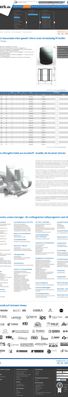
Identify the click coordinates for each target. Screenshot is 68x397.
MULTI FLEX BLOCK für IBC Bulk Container (45, 228)
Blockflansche (38, 251)
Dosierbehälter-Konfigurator (20, 271)
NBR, (2, 286)
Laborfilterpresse (61, 272)
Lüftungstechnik (17, 256)
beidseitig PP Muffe (27, 32)
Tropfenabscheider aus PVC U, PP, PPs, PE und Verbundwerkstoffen (45, 296)
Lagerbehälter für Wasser (19, 277)
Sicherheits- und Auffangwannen (21, 279)
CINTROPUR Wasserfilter (40, 276)
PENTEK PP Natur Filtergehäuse (42, 265)
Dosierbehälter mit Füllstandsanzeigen (22, 288)
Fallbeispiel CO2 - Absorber (41, 247)
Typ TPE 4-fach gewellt (16, 32)
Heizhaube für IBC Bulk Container (43, 232)
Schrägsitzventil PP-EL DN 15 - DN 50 (22, 230)
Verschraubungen (61, 228)
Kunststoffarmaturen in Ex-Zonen (21, 226)
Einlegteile (59, 224)
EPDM (7, 286)
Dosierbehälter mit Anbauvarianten (22, 284)
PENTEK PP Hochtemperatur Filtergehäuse (45, 264)
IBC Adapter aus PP (39, 226)
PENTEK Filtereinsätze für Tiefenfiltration (44, 272)
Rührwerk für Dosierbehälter (20, 283)
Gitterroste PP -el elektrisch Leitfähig (22, 249)
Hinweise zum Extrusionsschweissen (22, 241)
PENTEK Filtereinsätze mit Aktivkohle (43, 273)
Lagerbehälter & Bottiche (19, 276)
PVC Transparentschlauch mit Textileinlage (23, 265)
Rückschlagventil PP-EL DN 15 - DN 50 (22, 229)
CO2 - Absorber (38, 246)
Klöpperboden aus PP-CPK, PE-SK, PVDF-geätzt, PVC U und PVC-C (44, 253)
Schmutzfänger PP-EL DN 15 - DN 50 (22, 228)
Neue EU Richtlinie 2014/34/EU (21, 225)
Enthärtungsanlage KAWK (41, 277)
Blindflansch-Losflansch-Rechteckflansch (44, 284)
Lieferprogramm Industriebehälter (21, 280)
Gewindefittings (60, 226)
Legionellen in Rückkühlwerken (42, 238)
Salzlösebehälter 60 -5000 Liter (21, 275)
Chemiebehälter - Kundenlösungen (22, 287)
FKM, (4, 286)
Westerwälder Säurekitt (62, 290)
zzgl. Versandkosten (61, 90)
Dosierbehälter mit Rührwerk (20, 281)
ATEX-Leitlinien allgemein (19, 224)
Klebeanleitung (17, 235)
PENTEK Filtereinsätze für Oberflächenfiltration (41, 270)
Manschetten (7, 32)
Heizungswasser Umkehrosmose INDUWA (44, 278)
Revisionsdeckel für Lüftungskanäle (22, 257)
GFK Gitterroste (17, 247)
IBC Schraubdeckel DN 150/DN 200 (43, 224)
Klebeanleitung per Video (19, 236)
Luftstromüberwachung (19, 259)
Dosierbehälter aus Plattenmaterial (22, 285)
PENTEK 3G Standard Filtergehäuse (43, 261)
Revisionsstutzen (39, 250)
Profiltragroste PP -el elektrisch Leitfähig (23, 250)
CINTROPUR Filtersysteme (41, 274)
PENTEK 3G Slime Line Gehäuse (42, 260)
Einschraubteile (60, 225)
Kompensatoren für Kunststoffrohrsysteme (62, 245)
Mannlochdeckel (39, 248)
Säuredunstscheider (39, 244)
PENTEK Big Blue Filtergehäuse (42, 262)
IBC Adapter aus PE (39, 225)
